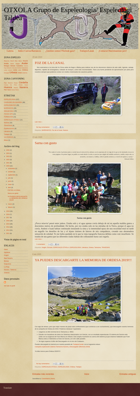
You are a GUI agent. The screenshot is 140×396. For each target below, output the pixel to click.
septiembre (12, 175)
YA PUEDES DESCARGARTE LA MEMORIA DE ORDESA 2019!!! (83, 260)
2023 (8, 156)
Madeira (16, 87)
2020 (8, 166)
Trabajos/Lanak (87, 51)
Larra (5, 70)
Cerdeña (23, 82)
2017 (8, 217)
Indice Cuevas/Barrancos (29, 51)
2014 (8, 227)
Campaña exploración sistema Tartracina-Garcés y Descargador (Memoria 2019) (62, 347)
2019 (8, 211)
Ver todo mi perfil (9, 286)
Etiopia (20, 85)
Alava (20, 61)
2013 (8, 230)
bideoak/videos (9, 111)
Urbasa (13, 72)
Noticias (6, 123)
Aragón (44, 247)
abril (9, 187)
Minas (6, 140)
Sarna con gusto (46, 143)
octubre (10, 172)
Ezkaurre (9, 68)
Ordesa (91, 247)
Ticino (17, 89)
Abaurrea (6, 61)
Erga (5, 68)
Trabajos (78, 367)
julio (9, 178)
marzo (10, 204)
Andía (6, 63)
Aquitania (7, 252)
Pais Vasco (7, 90)
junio (9, 181)
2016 (8, 221)
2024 (8, 153)
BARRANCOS (46, 130)
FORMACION (8, 117)
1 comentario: (41, 244)
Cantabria (19, 66)
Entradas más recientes (43, 374)
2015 (8, 224)
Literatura (85, 247)
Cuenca (26, 65)
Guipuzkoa (25, 68)
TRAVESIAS (106, 247)
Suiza (13, 89)
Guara (26, 85)
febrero (10, 207)
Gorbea (19, 68)
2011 (8, 233)
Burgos (16, 83)
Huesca (65, 130)
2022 (8, 159)
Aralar (25, 63)
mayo (10, 184)
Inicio (86, 374)
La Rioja (6, 267)
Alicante (25, 61)
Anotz (12, 63)
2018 (8, 214)
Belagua (6, 66)
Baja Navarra (8, 83)
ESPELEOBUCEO (10, 105)
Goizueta (14, 68)
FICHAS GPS (8, 114)
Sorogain (6, 72)
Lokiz (19, 70)
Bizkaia (12, 66)
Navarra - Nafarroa (10, 270)
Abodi (12, 61)
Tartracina (97, 247)
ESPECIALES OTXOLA (61, 247)
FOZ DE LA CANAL (50, 63)
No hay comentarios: (43, 127)
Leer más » (38, 122)
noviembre (11, 168)
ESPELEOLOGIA (75, 247)
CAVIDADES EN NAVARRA (13, 102)
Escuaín (50, 247)
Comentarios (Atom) (48, 378)
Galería (10, 51)
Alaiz (16, 61)
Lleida (15, 70)
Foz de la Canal (57, 130)
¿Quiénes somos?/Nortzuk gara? (60, 51)
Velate (20, 73)
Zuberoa (24, 72)
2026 (8, 150)
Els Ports (13, 85)
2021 (8, 163)
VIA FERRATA (8, 137)
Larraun (10, 70)
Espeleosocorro (9, 128)
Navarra (24, 87)
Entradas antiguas (128, 374)
